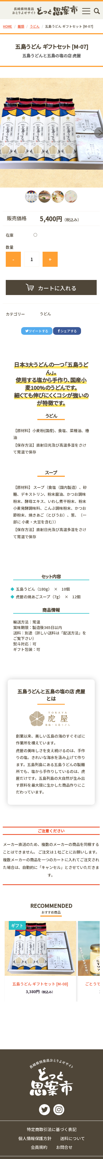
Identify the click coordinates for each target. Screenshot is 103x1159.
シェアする (67, 330)
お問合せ (64, 1147)
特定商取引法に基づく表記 (51, 1129)
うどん (35, 26)
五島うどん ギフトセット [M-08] (40, 984)
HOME (7, 26)
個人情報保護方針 (34, 1138)
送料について (72, 1138)
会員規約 (39, 1147)
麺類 (21, 26)
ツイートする (36, 330)
